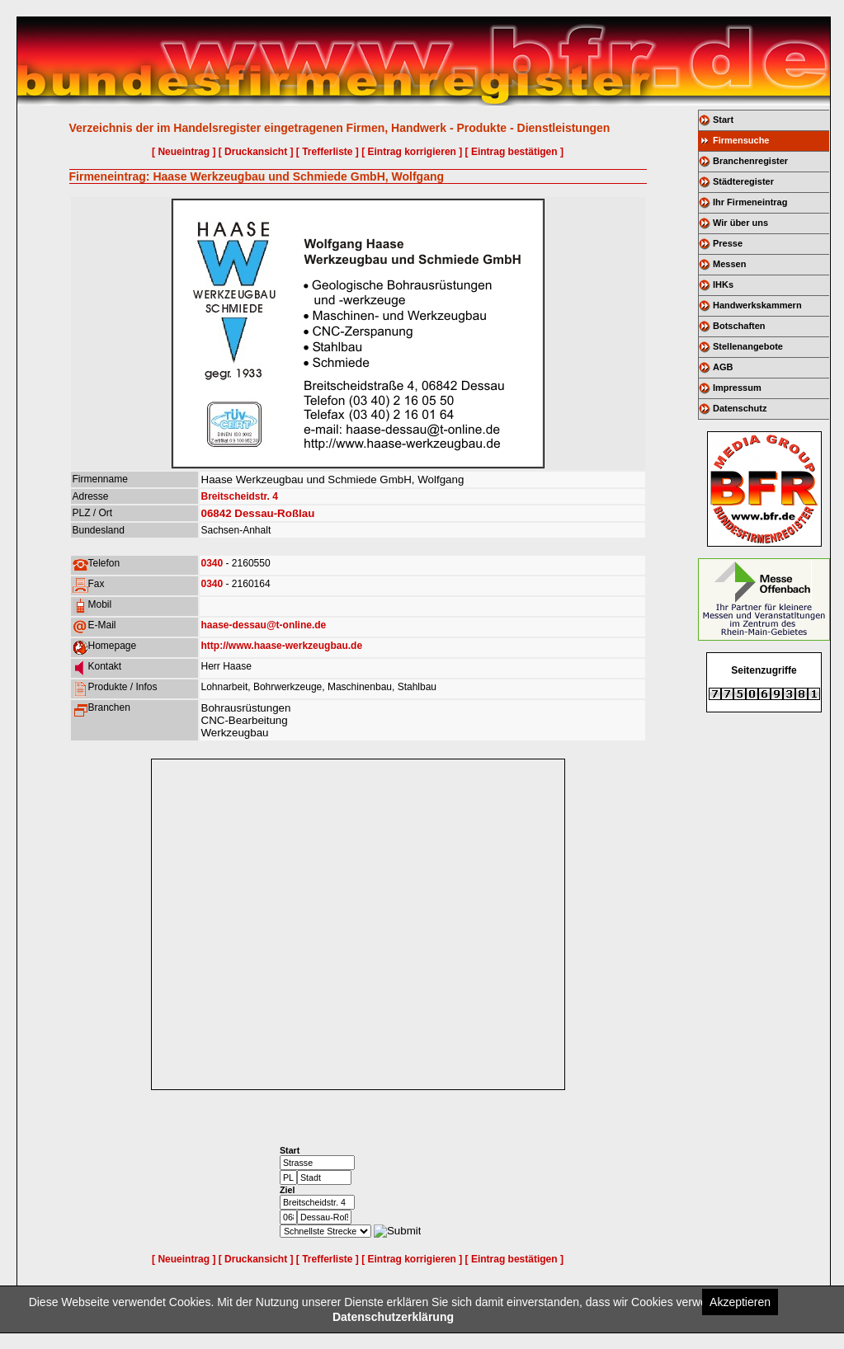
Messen (729, 264)
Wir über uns (740, 223)
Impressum (737, 387)
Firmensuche (741, 140)
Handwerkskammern (757, 305)
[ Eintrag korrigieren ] (411, 151)
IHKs (723, 284)
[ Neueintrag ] (183, 151)
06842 (216, 513)
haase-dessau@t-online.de (264, 625)
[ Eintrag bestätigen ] (514, 151)
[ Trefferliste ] (327, 151)
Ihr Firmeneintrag (750, 202)
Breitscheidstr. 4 (239, 496)
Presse (728, 243)
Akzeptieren (740, 1302)
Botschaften (739, 326)
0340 (212, 563)
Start (723, 120)
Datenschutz (739, 408)
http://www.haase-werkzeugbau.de (282, 645)
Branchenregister (750, 161)
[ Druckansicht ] (256, 151)
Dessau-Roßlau (274, 513)
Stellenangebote (748, 346)
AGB (723, 367)
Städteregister (743, 181)
